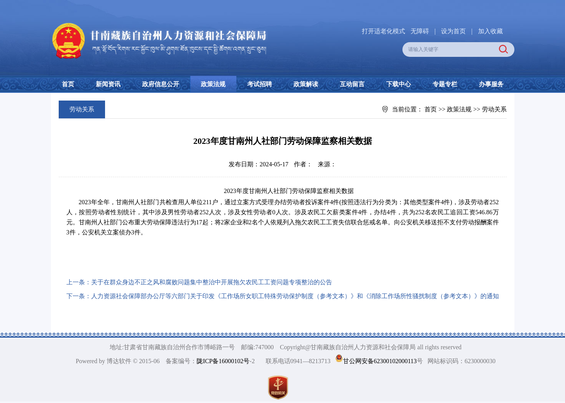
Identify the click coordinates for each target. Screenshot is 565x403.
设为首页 (453, 31)
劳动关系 (494, 109)
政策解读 (306, 84)
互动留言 (352, 84)
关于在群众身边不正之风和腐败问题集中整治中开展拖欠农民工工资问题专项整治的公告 (211, 282)
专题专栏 (445, 84)
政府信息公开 (160, 84)
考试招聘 (259, 84)
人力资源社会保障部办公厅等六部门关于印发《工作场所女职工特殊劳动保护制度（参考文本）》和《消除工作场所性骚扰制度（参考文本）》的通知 (295, 296)
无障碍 (420, 31)
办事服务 (491, 84)
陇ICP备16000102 (220, 361)
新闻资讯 (108, 84)
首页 (68, 84)
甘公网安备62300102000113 (380, 361)
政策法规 (213, 84)
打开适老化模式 (383, 31)
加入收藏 (490, 31)
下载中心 (398, 84)
